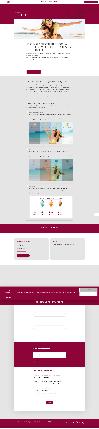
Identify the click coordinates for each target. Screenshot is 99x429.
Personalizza (19, 426)
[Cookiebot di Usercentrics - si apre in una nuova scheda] (8, 426)
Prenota (49, 402)
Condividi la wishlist (39, 362)
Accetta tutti (88, 418)
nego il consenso (50, 388)
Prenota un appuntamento (35, 72)
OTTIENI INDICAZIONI (21, 251)
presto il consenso (38, 388)
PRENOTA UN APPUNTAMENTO (49, 301)
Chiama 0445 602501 (91, 2)
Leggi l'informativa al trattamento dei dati (43, 370)
